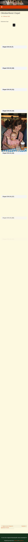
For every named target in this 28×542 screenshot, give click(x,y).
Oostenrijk (24, 526)
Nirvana (16, 540)
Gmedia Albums (5, 9)
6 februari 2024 (6, 16)
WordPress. (21, 540)
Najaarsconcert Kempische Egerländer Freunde (7, 527)
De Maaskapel (8, 2)
